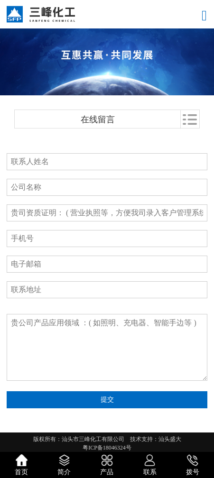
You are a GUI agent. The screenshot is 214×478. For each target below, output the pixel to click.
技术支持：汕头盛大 (155, 439)
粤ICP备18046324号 (107, 447)
